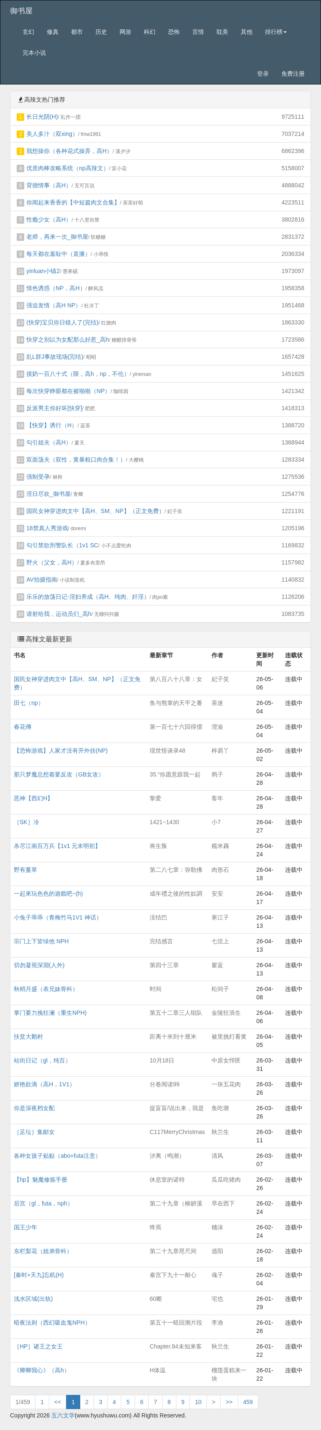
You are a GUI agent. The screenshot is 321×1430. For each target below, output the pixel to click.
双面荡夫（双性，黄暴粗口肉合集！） (76, 459)
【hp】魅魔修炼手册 (40, 1179)
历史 (101, 31)
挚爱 (155, 798)
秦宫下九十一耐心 (173, 1275)
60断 (156, 1298)
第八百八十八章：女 (176, 679)
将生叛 (158, 846)
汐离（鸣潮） (167, 1155)
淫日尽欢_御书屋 (48, 493)
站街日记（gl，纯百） (42, 1060)
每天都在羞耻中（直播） (58, 253)
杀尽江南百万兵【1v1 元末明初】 (57, 846)
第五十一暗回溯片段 (176, 1322)
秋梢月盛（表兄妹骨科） (46, 989)
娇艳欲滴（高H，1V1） (44, 1084)
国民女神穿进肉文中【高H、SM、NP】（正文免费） (95, 511)
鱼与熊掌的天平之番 (176, 703)
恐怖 (174, 31)
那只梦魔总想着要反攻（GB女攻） (59, 774)
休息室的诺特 (167, 1179)
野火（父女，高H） (51, 562)
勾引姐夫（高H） (48, 442)
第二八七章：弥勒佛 (176, 869)
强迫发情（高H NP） (53, 305)
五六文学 (63, 1415)
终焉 (155, 1227)
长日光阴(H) (42, 116)
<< (57, 1402)
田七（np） (29, 703)
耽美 (222, 31)
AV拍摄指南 (41, 579)
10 (198, 1402)
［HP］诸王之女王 (38, 1346)
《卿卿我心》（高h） (42, 1370)
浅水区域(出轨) (33, 1298)
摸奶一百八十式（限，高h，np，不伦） (78, 373)
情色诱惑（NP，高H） (56, 288)
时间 (155, 989)
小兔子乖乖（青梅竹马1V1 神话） (58, 917)
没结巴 (158, 917)
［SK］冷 (26, 822)
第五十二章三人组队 (176, 1012)
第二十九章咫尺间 (173, 1251)
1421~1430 (164, 822)
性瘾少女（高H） (48, 219)
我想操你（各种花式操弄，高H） (69, 151)
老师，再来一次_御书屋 (57, 236)
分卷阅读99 (165, 1084)
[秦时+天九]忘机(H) (39, 1275)
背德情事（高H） (48, 185)
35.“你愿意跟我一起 (175, 774)
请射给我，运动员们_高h (59, 613)
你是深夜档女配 (34, 1108)
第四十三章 (164, 965)
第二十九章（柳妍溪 (176, 1203)
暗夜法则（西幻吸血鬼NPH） (52, 1322)
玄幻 (28, 31)
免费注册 (293, 73)
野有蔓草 (25, 869)
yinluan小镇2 (43, 271)
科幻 (149, 31)
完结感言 (161, 941)
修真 (53, 31)
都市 (77, 31)
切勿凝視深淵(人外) (39, 965)
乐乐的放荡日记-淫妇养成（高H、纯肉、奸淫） (88, 596)
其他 (246, 31)
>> (229, 1402)
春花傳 (22, 726)
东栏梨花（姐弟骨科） (43, 1251)
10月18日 (162, 1060)
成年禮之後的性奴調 (176, 893)
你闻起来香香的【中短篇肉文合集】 (73, 202)
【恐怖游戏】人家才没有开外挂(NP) (61, 750)
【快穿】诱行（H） (51, 425)
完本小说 (34, 52)
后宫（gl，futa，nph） (43, 1203)
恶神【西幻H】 (33, 798)
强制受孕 (38, 476)
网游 (125, 31)
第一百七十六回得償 (176, 726)
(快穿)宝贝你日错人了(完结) (62, 322)
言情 (198, 31)
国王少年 (25, 1227)
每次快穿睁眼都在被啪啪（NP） (68, 391)
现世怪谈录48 (168, 750)
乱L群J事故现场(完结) (54, 356)
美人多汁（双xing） (52, 133)
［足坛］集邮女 (34, 1132)
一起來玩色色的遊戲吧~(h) (48, 893)
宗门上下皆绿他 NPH (41, 941)
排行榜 (276, 31)
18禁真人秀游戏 (47, 528)
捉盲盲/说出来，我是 (177, 1108)
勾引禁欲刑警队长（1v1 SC (62, 545)
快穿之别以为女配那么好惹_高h (67, 339)
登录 (263, 73)
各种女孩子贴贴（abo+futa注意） (57, 1155)
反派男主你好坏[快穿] (54, 408)
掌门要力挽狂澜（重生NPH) (50, 1012)
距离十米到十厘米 (173, 1036)
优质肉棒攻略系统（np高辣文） (67, 168)
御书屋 (21, 11)
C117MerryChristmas (177, 1132)
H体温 (158, 1370)
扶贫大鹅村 (28, 1036)
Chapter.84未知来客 (176, 1346)
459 (248, 1402)
